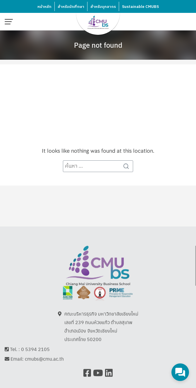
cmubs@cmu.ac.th (44, 356)
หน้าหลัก (44, 7)
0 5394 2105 (35, 347)
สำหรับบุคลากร (103, 7)
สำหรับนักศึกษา (71, 7)
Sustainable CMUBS (140, 7)
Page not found (98, 45)
